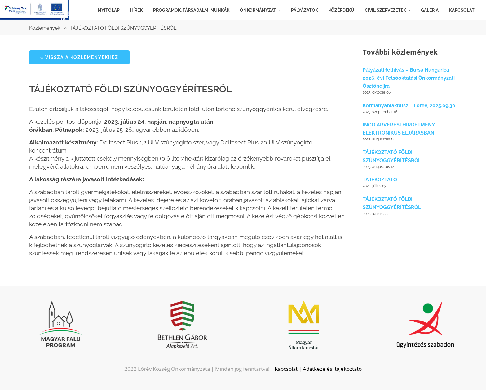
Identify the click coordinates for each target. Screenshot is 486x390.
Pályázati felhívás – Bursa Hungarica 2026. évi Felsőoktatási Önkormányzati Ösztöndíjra (409, 78)
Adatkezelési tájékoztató (332, 368)
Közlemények (44, 28)
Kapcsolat (286, 368)
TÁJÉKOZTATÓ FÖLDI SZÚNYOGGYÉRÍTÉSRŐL (123, 28)
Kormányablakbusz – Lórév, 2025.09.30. (410, 106)
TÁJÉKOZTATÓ (380, 180)
